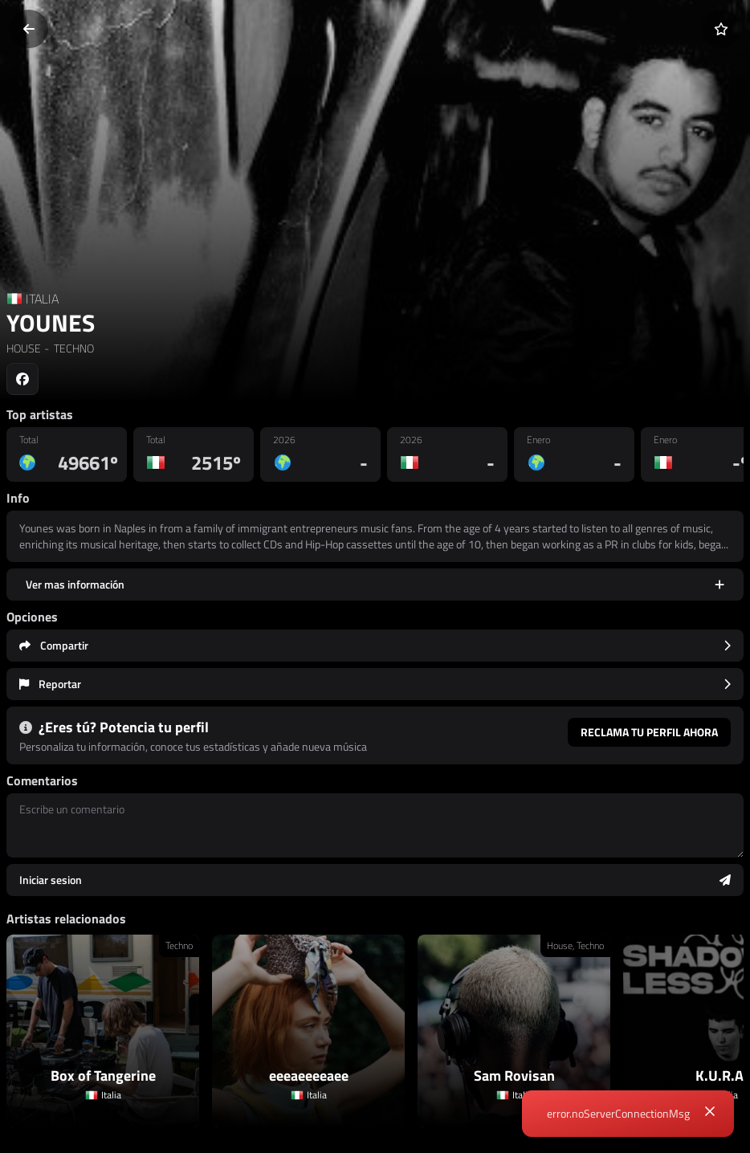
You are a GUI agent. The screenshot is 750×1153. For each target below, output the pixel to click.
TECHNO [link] (72, 348)
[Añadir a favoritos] (721, 29)
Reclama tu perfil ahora (649, 731)
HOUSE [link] (23, 348)
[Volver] (29, 29)
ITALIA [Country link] (42, 298)
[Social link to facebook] (22, 379)
